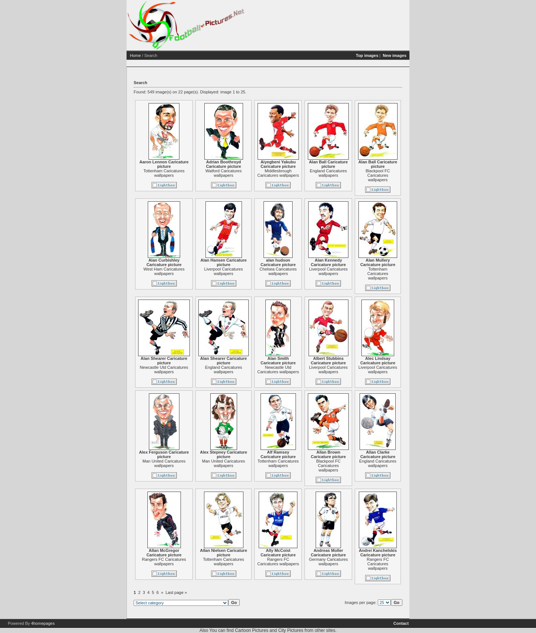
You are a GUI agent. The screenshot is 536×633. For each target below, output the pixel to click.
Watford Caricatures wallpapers (223, 173)
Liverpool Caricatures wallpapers (223, 271)
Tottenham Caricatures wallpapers (164, 173)
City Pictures (290, 630)
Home (135, 55)
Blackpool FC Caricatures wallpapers (378, 175)
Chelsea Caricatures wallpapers (278, 271)
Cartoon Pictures (251, 630)
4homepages (43, 623)
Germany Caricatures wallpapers (328, 561)
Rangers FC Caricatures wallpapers (164, 561)
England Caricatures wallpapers (328, 173)
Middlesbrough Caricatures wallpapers (278, 173)
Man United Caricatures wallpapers (164, 463)
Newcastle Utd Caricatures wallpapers (164, 369)
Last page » (176, 592)
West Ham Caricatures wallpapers (163, 271)
